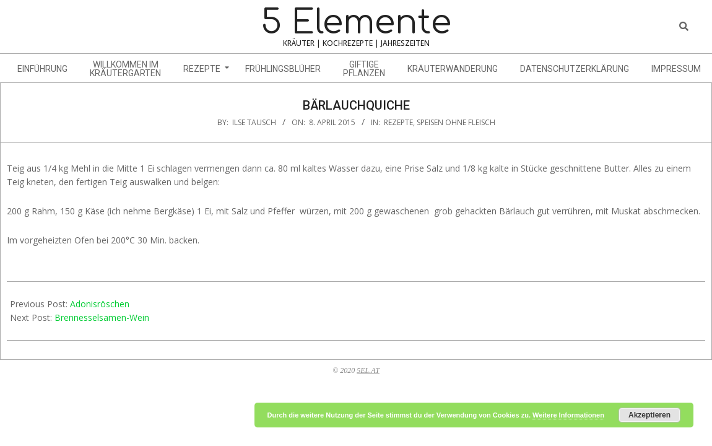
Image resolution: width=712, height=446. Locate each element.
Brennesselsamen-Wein (101, 317)
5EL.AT (368, 370)
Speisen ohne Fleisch (456, 122)
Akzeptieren (649, 415)
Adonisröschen (99, 304)
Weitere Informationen (568, 415)
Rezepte (398, 122)
